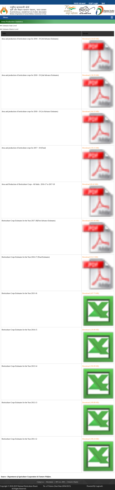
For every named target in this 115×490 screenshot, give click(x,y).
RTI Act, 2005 (60, 482)
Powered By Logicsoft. (95, 486)
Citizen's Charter (72, 482)
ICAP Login (93, 3)
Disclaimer (49, 482)
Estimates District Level (10, 29)
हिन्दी (103, 4)
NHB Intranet (79, 3)
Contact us (40, 482)
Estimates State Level (10, 26)
